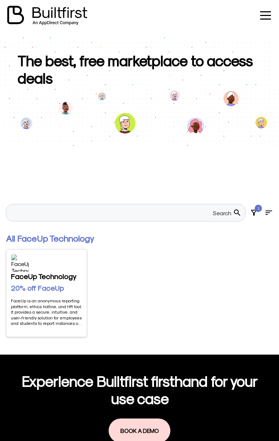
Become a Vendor (135, 375)
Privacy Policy (129, 425)
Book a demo (129, 413)
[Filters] (253, 212)
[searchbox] (121, 212)
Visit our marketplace (140, 387)
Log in (120, 400)
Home (119, 362)
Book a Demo (139, 309)
